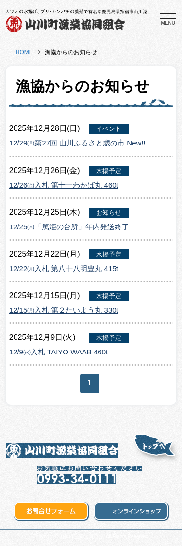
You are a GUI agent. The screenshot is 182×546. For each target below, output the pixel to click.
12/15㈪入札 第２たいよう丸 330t (63, 310)
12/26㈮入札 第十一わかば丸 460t (63, 185)
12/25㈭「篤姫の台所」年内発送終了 (69, 227)
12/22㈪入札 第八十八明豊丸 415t (63, 268)
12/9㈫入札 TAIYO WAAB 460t (58, 352)
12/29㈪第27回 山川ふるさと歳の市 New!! (77, 143)
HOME (24, 52)
